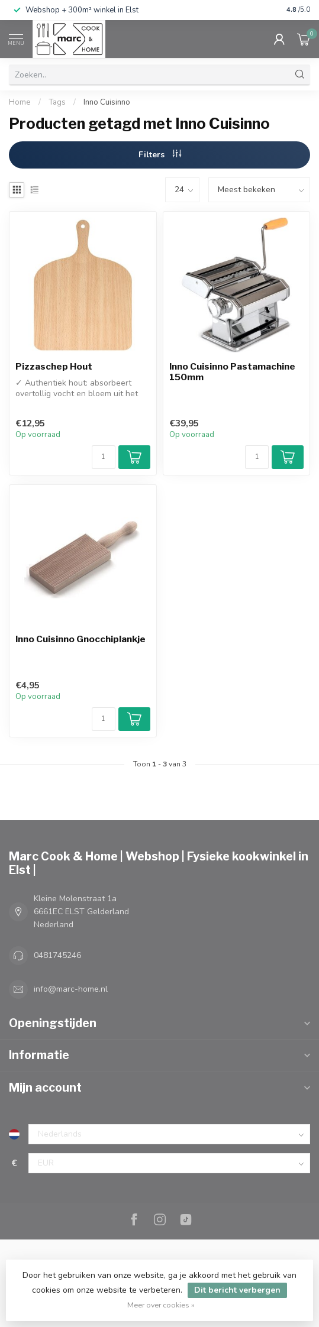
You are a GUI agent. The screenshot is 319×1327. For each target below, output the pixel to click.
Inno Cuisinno (106, 102)
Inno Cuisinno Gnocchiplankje (80, 639)
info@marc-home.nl (71, 989)
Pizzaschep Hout (53, 366)
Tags (57, 102)
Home (20, 102)
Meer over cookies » (161, 1305)
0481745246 (57, 955)
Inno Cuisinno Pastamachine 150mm (232, 372)
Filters (159, 154)
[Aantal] (103, 457)
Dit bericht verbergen (237, 1290)
